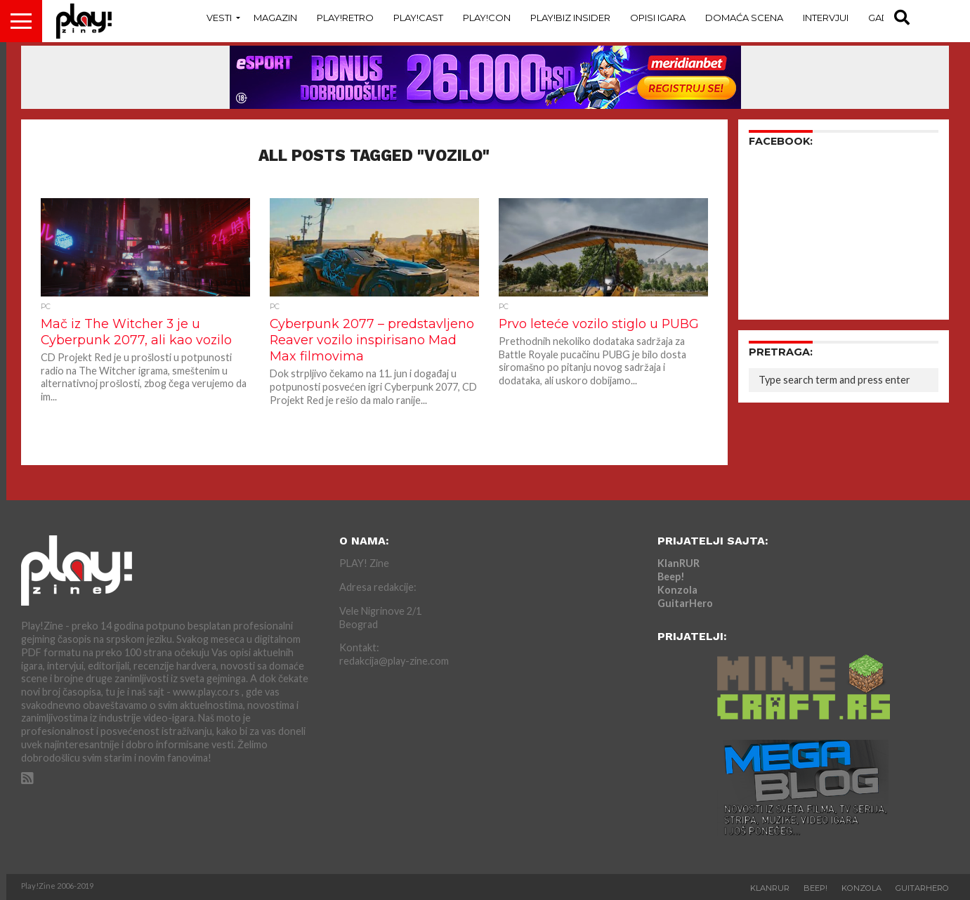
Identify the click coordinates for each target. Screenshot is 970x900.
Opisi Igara (658, 17)
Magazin (275, 17)
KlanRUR (678, 563)
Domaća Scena (744, 17)
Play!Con (487, 17)
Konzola (677, 590)
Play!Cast (418, 17)
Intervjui (825, 17)
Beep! (671, 576)
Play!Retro (345, 17)
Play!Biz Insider (570, 17)
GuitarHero (685, 603)
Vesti (219, 17)
